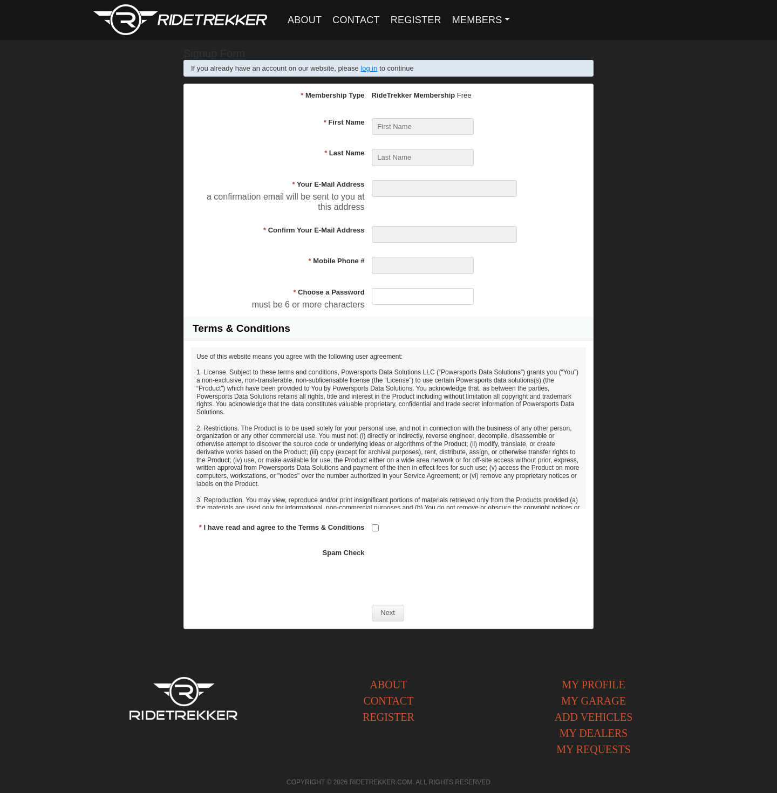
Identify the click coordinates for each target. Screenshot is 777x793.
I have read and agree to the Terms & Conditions (282, 527)
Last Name (344, 153)
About (305, 20)
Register (416, 20)
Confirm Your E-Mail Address (314, 230)
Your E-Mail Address (328, 184)
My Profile (593, 685)
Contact (355, 20)
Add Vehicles (594, 717)
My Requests (593, 749)
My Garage (593, 701)
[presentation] (454, 570)
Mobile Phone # (337, 261)
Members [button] (477, 20)
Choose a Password (328, 292)
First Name (344, 122)
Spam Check (344, 553)
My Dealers (594, 733)
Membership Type (332, 95)
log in (368, 68)
